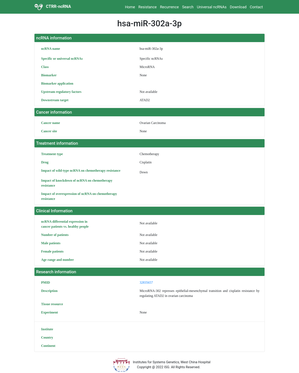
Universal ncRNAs (212, 7)
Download (238, 7)
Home (130, 7)
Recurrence (169, 7)
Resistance (147, 7)
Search (188, 7)
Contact (256, 7)
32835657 (146, 282)
